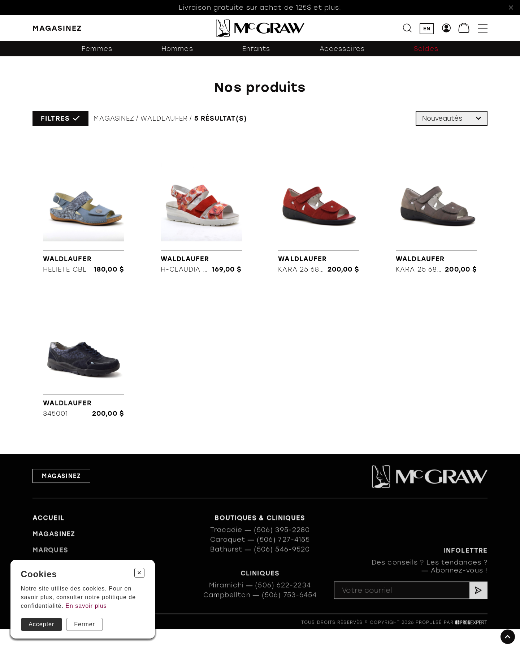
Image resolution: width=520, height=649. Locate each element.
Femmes (97, 49)
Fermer (84, 624)
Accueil (48, 525)
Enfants (256, 49)
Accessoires (342, 49)
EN (426, 29)
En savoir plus (86, 606)
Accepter (41, 624)
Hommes (177, 49)
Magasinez (114, 118)
